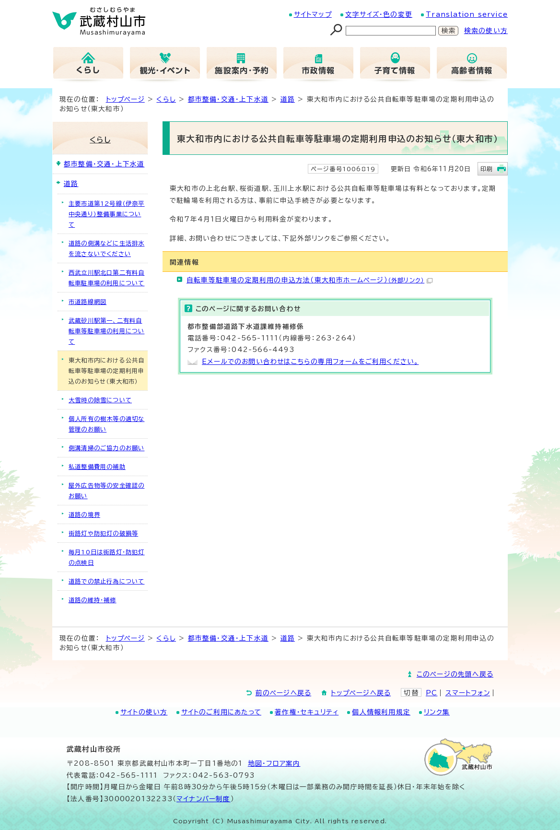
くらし (166, 99)
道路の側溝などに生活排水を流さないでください (106, 248)
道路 (287, 99)
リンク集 (437, 712)
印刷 (486, 169)
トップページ (125, 99)
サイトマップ (313, 14)
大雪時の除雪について (100, 400)
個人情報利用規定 (381, 712)
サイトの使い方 (143, 712)
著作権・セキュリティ (306, 712)
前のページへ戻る (284, 693)
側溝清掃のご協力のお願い (106, 448)
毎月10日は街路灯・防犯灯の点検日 (107, 557)
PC (431, 693)
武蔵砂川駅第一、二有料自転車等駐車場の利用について (106, 330)
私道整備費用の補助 (97, 466)
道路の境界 (84, 514)
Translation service (467, 14)
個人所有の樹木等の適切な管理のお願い (106, 424)
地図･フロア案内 (274, 763)
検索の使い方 (486, 30)
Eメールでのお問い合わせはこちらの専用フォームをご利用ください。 (310, 361)
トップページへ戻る (361, 693)
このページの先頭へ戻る (455, 674)
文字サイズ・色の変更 (378, 14)
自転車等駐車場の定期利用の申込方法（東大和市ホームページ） (309, 280)
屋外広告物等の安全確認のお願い (106, 490)
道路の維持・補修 (93, 600)
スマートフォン (467, 693)
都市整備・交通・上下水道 (228, 99)
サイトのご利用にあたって (221, 712)
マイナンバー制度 (203, 798)
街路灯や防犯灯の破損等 (103, 533)
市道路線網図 (87, 301)
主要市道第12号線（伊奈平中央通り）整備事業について (107, 213)
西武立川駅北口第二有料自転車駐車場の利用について (106, 277)
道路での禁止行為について (106, 581)
